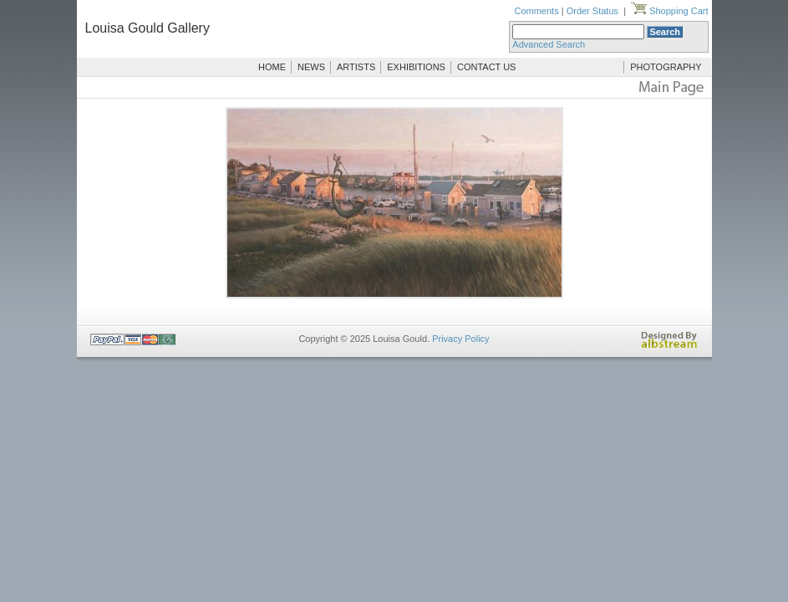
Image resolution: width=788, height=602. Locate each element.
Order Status (592, 11)
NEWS (311, 67)
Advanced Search (548, 44)
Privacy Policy (460, 339)
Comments (536, 11)
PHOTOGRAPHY (665, 67)
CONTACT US (486, 67)
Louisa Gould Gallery (147, 28)
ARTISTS (356, 67)
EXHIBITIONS (416, 67)
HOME (272, 67)
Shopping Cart (669, 11)
